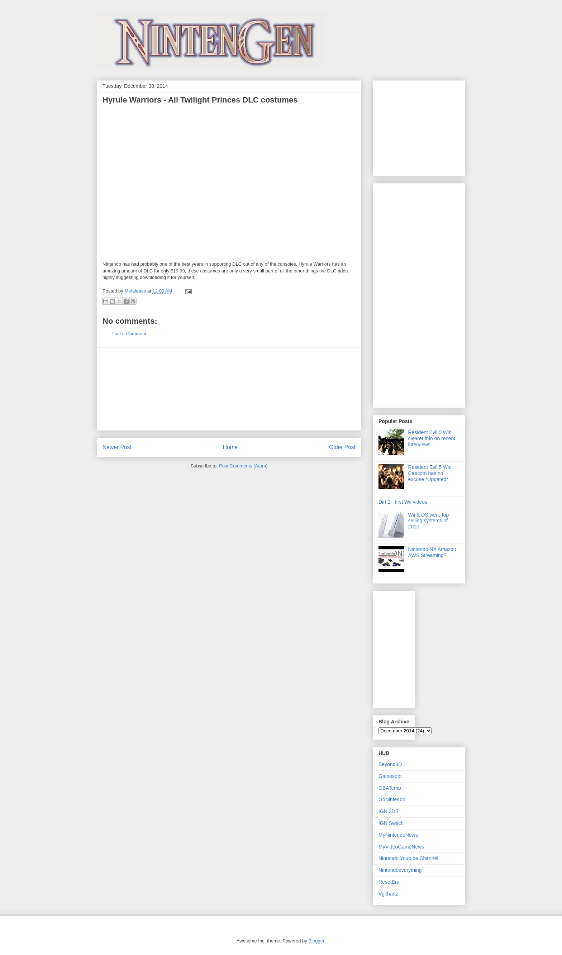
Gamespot (390, 776)
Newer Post (117, 447)
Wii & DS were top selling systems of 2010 (428, 521)
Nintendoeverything (400, 870)
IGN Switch (391, 823)
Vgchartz (388, 894)
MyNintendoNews (398, 835)
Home (230, 447)
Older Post (342, 447)
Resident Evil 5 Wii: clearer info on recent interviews (432, 438)
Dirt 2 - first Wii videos (402, 502)
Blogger (316, 941)
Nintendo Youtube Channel (408, 858)
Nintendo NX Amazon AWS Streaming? (432, 552)
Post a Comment (128, 333)
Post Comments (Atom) (243, 466)
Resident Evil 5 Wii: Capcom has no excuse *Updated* (430, 473)
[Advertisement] (229, 389)
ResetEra (388, 882)
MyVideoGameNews (401, 847)
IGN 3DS (388, 811)
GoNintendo (391, 799)
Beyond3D (390, 764)
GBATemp (389, 788)
